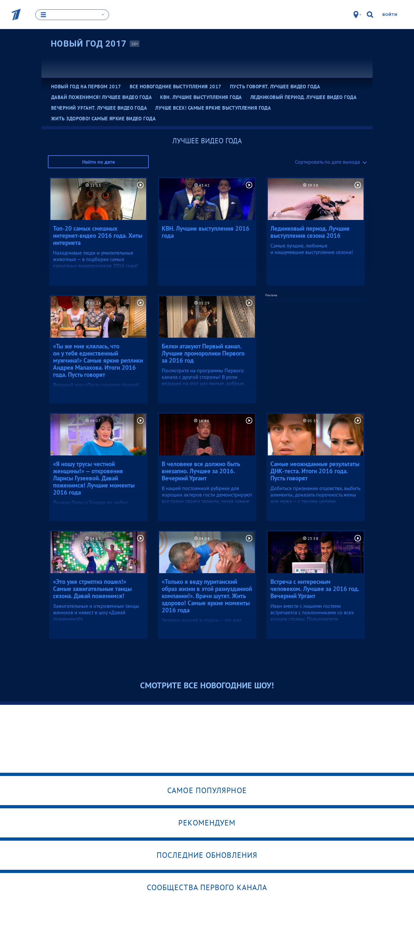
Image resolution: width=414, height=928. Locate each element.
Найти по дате (98, 161)
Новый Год (88, 44)
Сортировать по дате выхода (327, 161)
